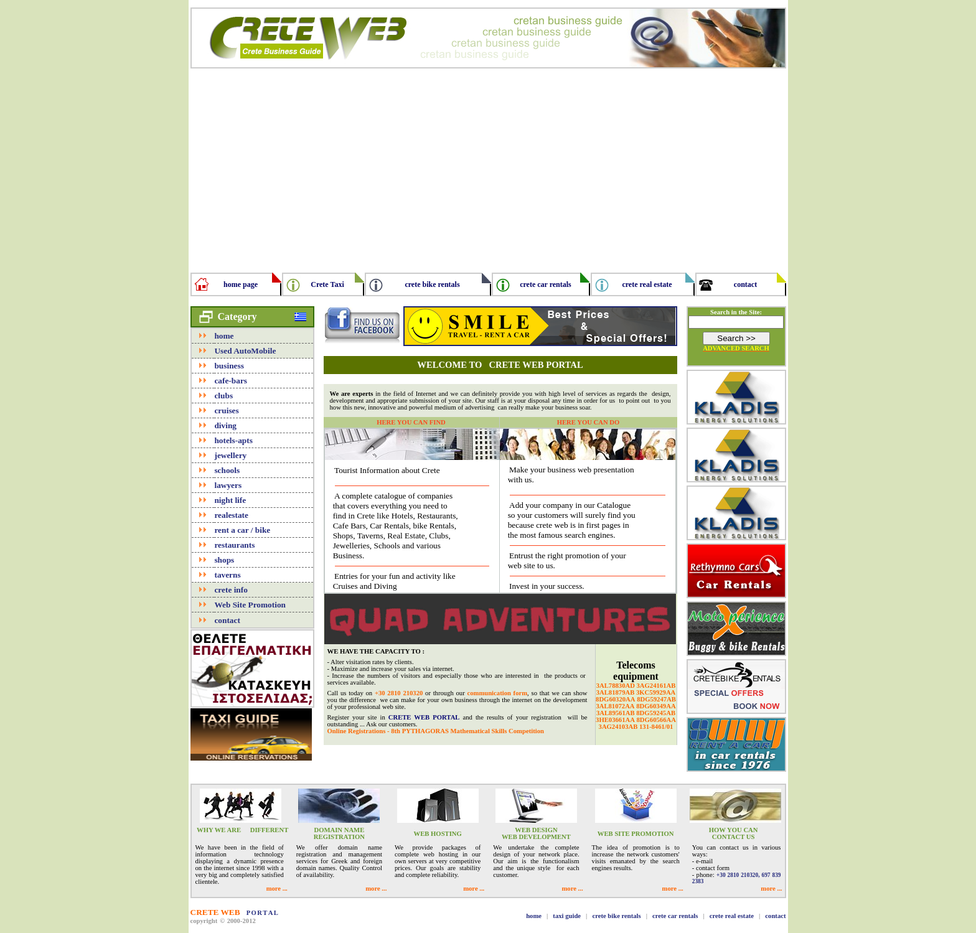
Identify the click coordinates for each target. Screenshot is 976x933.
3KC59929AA (655, 692)
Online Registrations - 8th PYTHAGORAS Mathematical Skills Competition (435, 731)
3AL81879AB (615, 692)
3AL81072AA (615, 706)
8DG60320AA (615, 699)
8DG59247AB (656, 699)
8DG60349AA (655, 706)
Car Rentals (389, 525)
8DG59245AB (655, 713)
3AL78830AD (615, 685)
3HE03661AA (615, 719)
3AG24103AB (618, 726)
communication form (497, 693)
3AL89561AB (615, 713)
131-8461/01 (656, 726)
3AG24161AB (656, 685)
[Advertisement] (488, 165)
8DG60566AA (656, 719)
